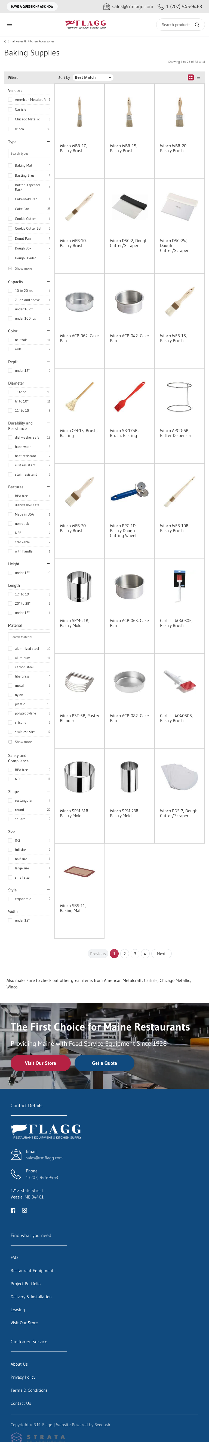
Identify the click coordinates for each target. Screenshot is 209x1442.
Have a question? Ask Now (32, 6)
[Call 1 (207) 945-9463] (180, 6)
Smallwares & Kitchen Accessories (31, 41)
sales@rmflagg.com (44, 1157)
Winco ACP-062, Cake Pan (79, 338)
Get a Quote (104, 1063)
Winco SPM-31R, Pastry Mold (75, 813)
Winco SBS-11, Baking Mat (73, 908)
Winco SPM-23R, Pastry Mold (125, 813)
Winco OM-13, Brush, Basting (79, 433)
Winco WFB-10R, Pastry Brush (175, 528)
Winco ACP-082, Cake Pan (129, 718)
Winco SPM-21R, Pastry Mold (75, 623)
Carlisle (20, 109)
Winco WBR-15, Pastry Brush (123, 148)
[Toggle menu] (9, 24)
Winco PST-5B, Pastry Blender (79, 718)
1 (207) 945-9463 (42, 1177)
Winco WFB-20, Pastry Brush (73, 528)
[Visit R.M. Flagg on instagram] (24, 1210)
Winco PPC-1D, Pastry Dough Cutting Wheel (123, 530)
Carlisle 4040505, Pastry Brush (176, 718)
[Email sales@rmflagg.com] (128, 6)
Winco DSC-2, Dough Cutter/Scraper (128, 243)
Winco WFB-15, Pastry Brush (173, 338)
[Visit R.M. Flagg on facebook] (13, 1210)
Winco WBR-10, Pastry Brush (73, 148)
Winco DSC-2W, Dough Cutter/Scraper (174, 245)
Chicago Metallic (27, 119)
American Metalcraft (30, 99)
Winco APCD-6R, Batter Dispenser (175, 433)
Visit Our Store (40, 1063)
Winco (19, 129)
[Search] (180, 24)
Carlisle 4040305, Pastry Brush (176, 623)
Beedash (102, 1424)
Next (161, 953)
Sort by (64, 78)
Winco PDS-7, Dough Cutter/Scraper (179, 813)
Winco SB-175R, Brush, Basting (124, 433)
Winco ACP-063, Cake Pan (129, 623)
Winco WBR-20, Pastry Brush (174, 148)
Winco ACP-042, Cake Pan (129, 338)
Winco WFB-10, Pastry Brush (73, 243)
